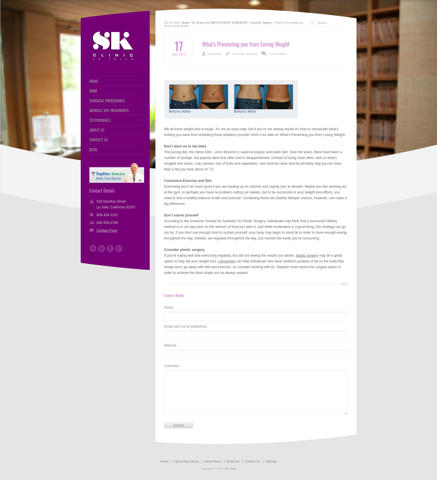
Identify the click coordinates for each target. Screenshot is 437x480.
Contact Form (107, 231)
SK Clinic (230, 468)
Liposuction (226, 261)
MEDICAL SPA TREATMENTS (109, 110)
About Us (232, 461)
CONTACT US (98, 140)
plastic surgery (307, 256)
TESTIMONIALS (100, 120)
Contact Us (252, 461)
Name (168, 308)
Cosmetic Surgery (261, 22)
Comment (171, 366)
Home (185, 22)
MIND (93, 91)
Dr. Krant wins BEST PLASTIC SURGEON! (219, 22)
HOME (93, 81)
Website (170, 345)
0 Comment (277, 53)
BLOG (93, 149)
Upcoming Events (186, 461)
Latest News (212, 461)
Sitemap (271, 461)
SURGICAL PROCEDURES (107, 101)
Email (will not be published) (185, 327)
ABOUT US (97, 130)
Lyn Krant (214, 53)
